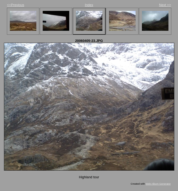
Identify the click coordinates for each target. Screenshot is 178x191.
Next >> (165, 5)
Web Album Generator (158, 183)
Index (89, 5)
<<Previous (15, 5)
